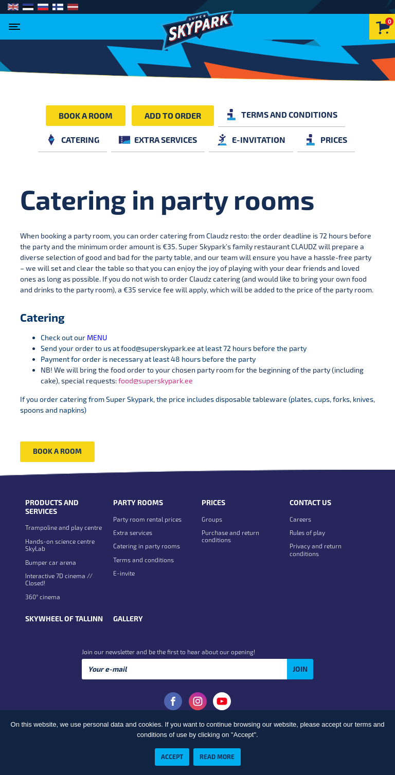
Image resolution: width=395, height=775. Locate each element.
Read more (217, 756)
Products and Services (52, 507)
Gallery (128, 619)
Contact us (310, 503)
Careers (300, 519)
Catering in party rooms (146, 545)
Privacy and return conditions (316, 549)
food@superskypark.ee (158, 348)
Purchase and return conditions (230, 536)
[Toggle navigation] (16, 23)
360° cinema (42, 596)
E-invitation (251, 139)
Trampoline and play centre (63, 527)
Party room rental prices (147, 519)
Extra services (158, 139)
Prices (326, 139)
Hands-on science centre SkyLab (60, 545)
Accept (172, 756)
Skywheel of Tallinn (64, 619)
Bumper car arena (50, 562)
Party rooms (138, 503)
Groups (212, 519)
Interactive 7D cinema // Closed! (59, 579)
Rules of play (307, 532)
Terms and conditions (281, 114)
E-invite (124, 573)
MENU (97, 337)
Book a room (86, 115)
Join (300, 669)
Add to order (173, 115)
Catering (72, 139)
